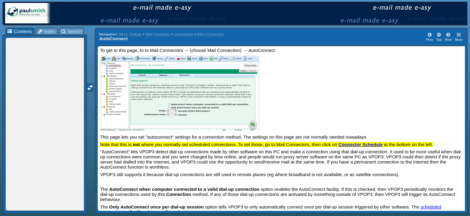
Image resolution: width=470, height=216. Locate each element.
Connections (183, 34)
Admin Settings (130, 34)
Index (46, 31)
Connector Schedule (360, 144)
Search (71, 31)
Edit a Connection (210, 34)
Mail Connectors (157, 34)
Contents (19, 31)
